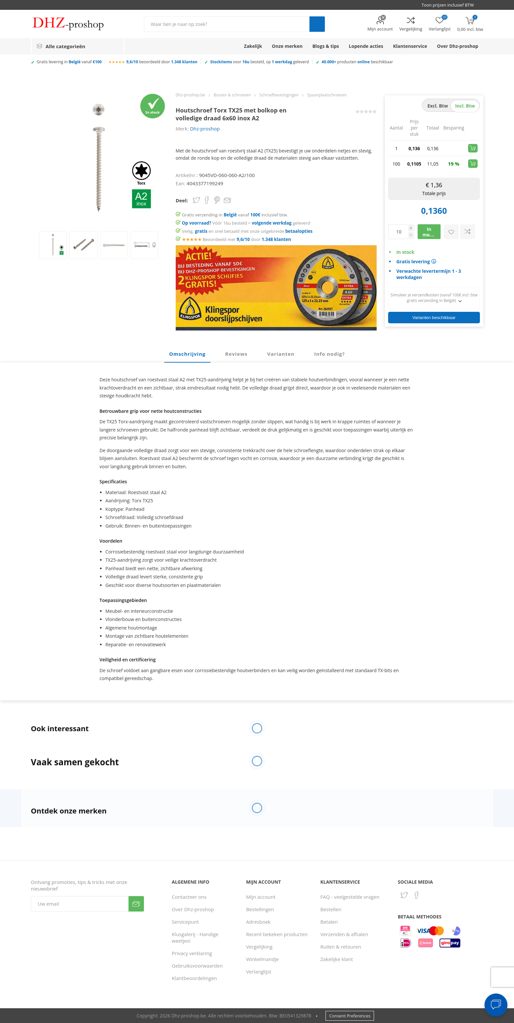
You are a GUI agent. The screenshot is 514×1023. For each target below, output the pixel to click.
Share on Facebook (206, 200)
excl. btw (437, 106)
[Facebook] (416, 895)
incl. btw (465, 106)
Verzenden (136, 904)
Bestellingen (260, 909)
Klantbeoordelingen (194, 978)
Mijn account (380, 29)
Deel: (182, 200)
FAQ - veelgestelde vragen (349, 896)
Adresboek (258, 921)
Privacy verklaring (192, 953)
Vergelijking (410, 29)
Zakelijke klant (336, 959)
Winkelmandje (262, 959)
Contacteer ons (189, 896)
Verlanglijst (258, 971)
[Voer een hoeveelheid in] (398, 231)
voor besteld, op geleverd (259, 62)
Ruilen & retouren (340, 946)
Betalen (329, 921)
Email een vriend (227, 200)
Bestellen (330, 909)
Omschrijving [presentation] (187, 354)
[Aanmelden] (79, 904)
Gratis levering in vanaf (69, 62)
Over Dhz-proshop (193, 909)
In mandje (431, 231)
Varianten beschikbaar (434, 317)
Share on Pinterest (217, 200)
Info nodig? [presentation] (329, 354)
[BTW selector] (451, 5)
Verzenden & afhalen (344, 934)
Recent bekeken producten (277, 934)
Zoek (317, 24)
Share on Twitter (196, 200)
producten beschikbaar (357, 62)
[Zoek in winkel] (226, 24)
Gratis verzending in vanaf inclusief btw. (235, 215)
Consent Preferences (349, 1016)
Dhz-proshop (205, 128)
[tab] (187, 354)
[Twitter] (404, 895)
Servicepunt (185, 921)
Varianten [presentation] (280, 354)
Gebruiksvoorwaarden (197, 965)
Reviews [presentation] (236, 354)
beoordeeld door (161, 62)
